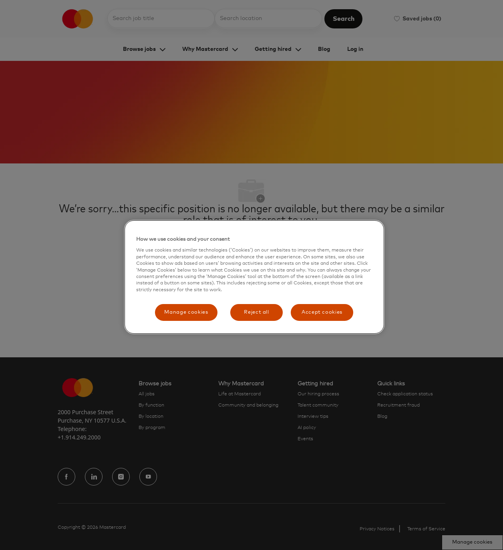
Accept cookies (322, 312)
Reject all (256, 312)
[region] (254, 277)
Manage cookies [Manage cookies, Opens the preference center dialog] (186, 312)
